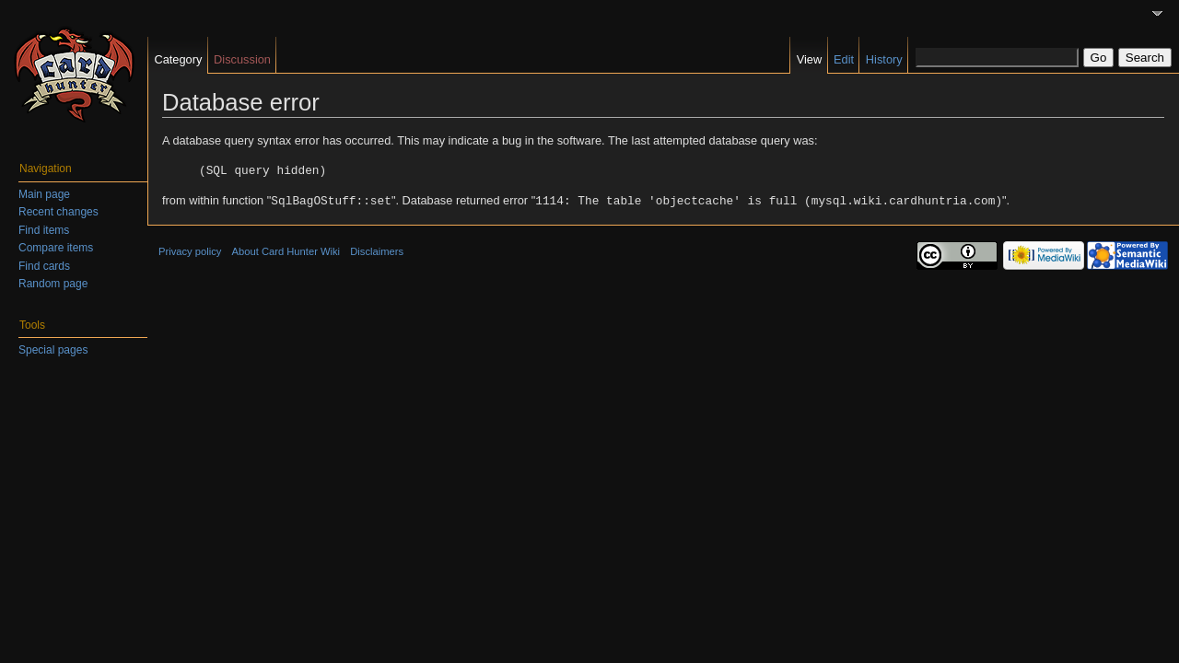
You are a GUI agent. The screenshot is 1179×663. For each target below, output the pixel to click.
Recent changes (58, 211)
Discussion (242, 59)
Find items (43, 230)
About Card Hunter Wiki (286, 249)
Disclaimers (376, 249)
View (810, 59)
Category (178, 59)
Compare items (55, 247)
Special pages (53, 349)
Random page (53, 283)
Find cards (44, 266)
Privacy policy (189, 249)
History (884, 59)
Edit (844, 59)
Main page (44, 194)
